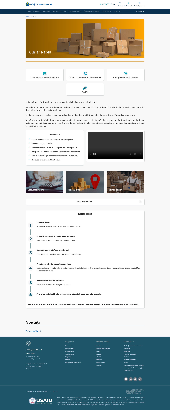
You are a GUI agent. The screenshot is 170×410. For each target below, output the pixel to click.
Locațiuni (99, 359)
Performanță (69, 348)
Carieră (67, 359)
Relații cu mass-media (103, 348)
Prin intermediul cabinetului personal (53, 294)
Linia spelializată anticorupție (133, 368)
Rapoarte (98, 354)
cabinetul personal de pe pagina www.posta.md (63, 226)
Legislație (68, 357)
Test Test (98, 346)
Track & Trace (74, 190)
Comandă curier (116, 190)
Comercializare (100, 362)
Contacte (98, 365)
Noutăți (98, 351)
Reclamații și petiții (130, 354)
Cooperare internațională (73, 362)
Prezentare (68, 346)
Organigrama (69, 354)
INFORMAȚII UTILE (84, 202)
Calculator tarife (36, 190)
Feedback (127, 351)
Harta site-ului (128, 370)
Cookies (126, 357)
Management (69, 351)
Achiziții (98, 357)
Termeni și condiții (130, 359)
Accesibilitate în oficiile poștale (134, 365)
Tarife (126, 362)
